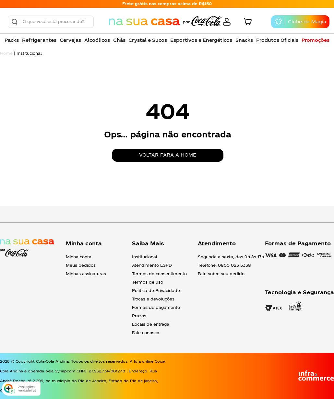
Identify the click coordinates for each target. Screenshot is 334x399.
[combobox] (51, 22)
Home (6, 53)
